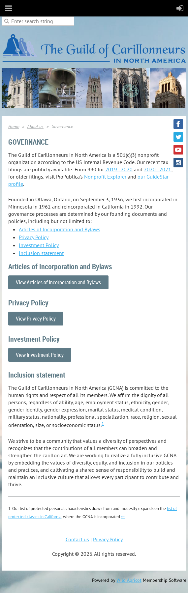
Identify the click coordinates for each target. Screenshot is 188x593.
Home (13, 126)
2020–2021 (157, 169)
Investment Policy (39, 245)
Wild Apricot (128, 580)
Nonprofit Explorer (105, 176)
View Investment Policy (40, 354)
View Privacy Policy (36, 318)
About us (35, 126)
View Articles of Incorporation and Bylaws (58, 282)
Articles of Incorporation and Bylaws (59, 229)
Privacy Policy (33, 237)
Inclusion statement (41, 253)
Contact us (77, 539)
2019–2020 (119, 169)
